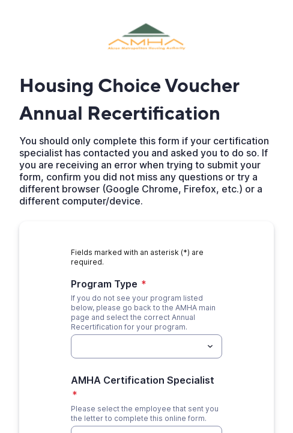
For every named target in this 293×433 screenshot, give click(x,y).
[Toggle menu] (210, 336)
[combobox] (146, 337)
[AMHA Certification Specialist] (136, 414)
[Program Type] (136, 337)
